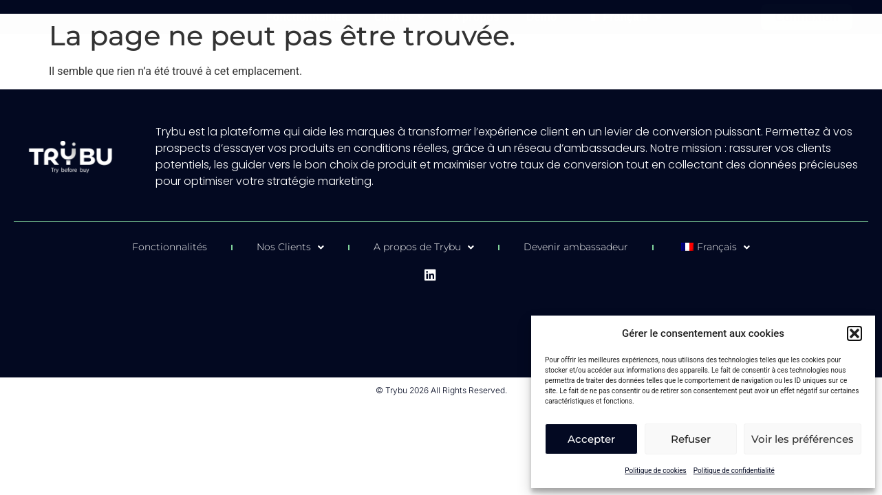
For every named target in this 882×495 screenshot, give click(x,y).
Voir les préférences (802, 439)
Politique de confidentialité (734, 470)
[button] (854, 333)
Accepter (591, 439)
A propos (475, 17)
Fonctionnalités (306, 17)
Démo (541, 17)
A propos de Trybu (424, 247)
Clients (399, 17)
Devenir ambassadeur (576, 247)
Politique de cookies (656, 470)
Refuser (691, 439)
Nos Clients (290, 247)
